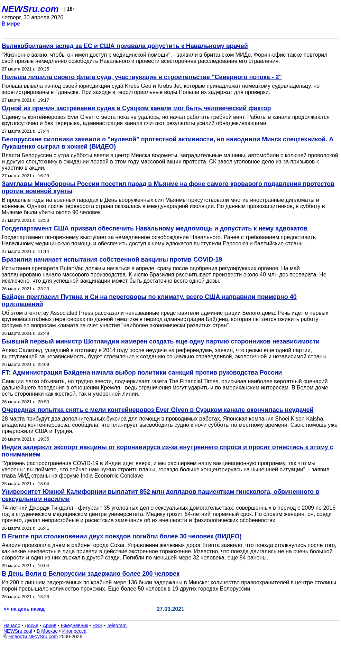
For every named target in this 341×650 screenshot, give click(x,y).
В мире (11, 24)
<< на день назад (24, 609)
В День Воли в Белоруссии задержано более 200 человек (90, 573)
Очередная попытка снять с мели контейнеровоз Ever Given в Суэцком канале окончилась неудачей (158, 409)
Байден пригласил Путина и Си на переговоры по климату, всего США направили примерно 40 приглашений (149, 300)
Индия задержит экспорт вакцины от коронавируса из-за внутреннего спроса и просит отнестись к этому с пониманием (167, 451)
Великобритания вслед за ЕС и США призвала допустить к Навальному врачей (125, 46)
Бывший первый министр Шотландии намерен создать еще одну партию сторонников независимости (161, 341)
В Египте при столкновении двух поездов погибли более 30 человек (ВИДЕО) (122, 536)
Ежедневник (74, 625)
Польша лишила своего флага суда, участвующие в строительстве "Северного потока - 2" (142, 77)
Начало (11, 625)
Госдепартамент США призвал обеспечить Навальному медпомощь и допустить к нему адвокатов (154, 228)
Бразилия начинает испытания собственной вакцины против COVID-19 (112, 259)
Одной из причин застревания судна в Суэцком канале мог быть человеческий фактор (136, 108)
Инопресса (74, 631)
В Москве (47, 631)
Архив (49, 625)
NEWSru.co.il (17, 631)
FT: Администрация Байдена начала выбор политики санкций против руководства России (142, 372)
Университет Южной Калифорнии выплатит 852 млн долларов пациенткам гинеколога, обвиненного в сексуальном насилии (160, 495)
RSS (97, 625)
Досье (31, 625)
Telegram (117, 625)
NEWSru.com (30, 9)
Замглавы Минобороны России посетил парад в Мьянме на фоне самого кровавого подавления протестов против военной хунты (168, 187)
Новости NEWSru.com (33, 636)
